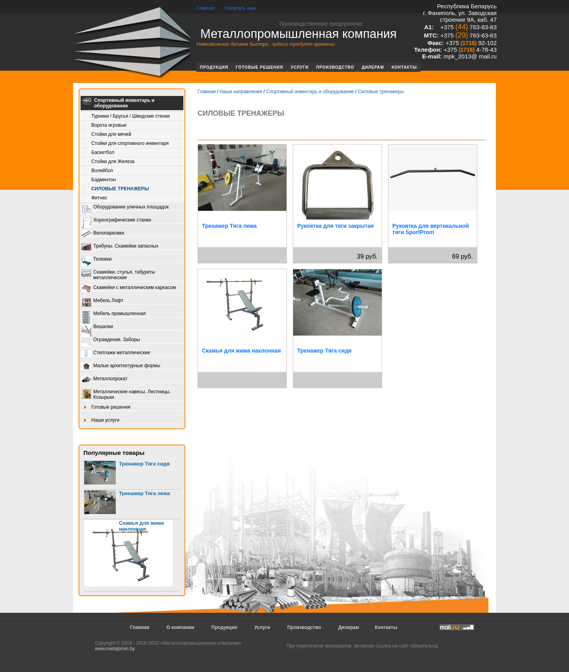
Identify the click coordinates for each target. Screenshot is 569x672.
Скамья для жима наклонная (141, 526)
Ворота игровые (108, 125)
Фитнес (99, 198)
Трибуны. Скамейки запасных (119, 246)
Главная (205, 8)
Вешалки (97, 327)
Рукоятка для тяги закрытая (335, 226)
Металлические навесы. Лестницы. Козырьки (126, 394)
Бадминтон (103, 179)
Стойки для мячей (111, 134)
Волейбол (102, 170)
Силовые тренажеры (120, 188)
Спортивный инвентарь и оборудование (118, 103)
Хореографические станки (116, 220)
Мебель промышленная (113, 314)
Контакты (404, 67)
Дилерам (373, 67)
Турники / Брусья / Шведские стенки (130, 116)
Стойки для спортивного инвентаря (130, 143)
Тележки (96, 259)
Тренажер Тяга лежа (144, 493)
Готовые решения (259, 67)
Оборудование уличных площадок (125, 207)
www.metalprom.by (115, 648)
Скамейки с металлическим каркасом (128, 288)
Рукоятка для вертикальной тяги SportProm (430, 229)
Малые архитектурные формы (120, 366)
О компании (180, 627)
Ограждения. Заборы (110, 340)
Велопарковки (102, 233)
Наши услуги (100, 420)
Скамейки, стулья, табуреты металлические (118, 274)
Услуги (300, 67)
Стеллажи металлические (115, 353)
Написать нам (240, 8)
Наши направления (241, 91)
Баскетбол (102, 152)
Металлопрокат (104, 379)
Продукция (214, 67)
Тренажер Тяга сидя (144, 464)
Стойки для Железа (112, 161)
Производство (335, 67)
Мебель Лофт (102, 301)
